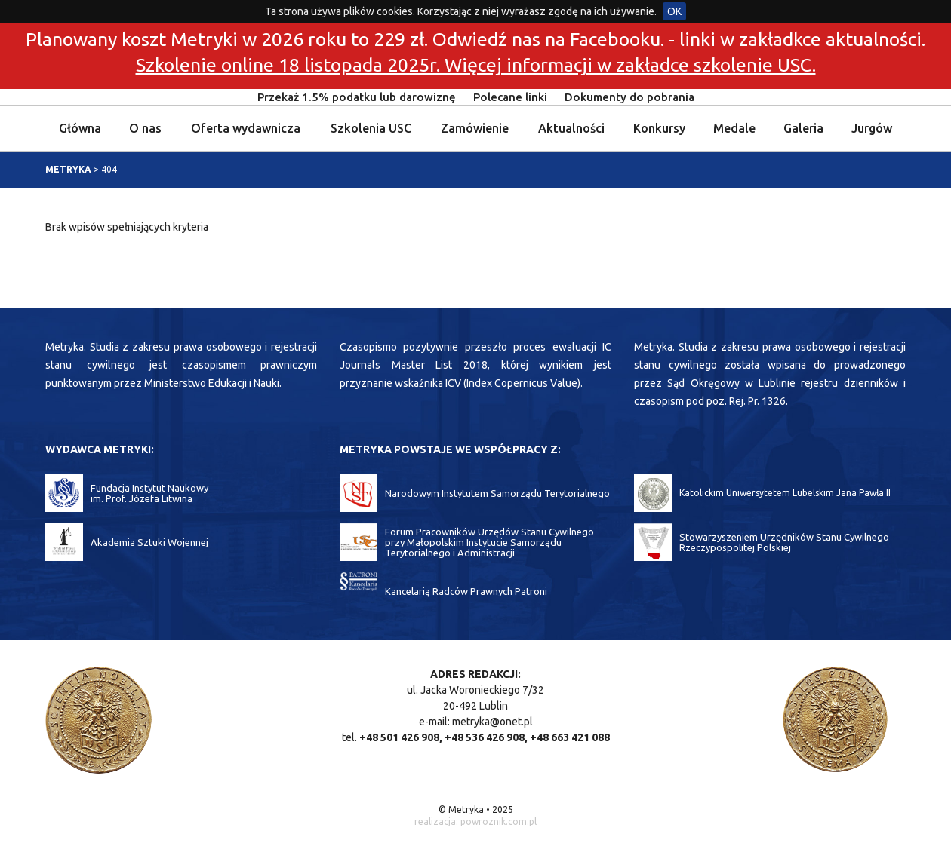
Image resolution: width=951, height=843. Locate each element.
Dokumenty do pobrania (629, 96)
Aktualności (571, 128)
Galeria (803, 128)
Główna (80, 128)
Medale (734, 128)
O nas (145, 128)
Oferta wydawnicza (245, 128)
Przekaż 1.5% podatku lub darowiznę (356, 96)
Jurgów (871, 128)
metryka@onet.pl (492, 722)
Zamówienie (475, 128)
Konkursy (659, 128)
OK (674, 11)
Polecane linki (510, 96)
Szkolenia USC (371, 128)
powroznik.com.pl (498, 821)
